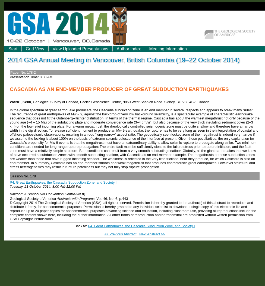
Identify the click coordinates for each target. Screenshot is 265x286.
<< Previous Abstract (120, 234)
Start (12, 49)
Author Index (129, 49)
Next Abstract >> (152, 234)
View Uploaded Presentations (80, 49)
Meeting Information (168, 49)
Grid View (35, 49)
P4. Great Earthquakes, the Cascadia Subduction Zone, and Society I (63, 182)
